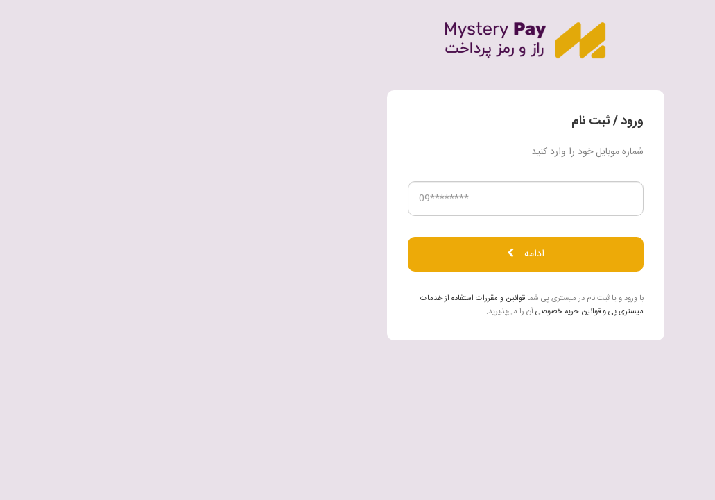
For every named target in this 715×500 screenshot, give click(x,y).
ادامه (358, 254)
